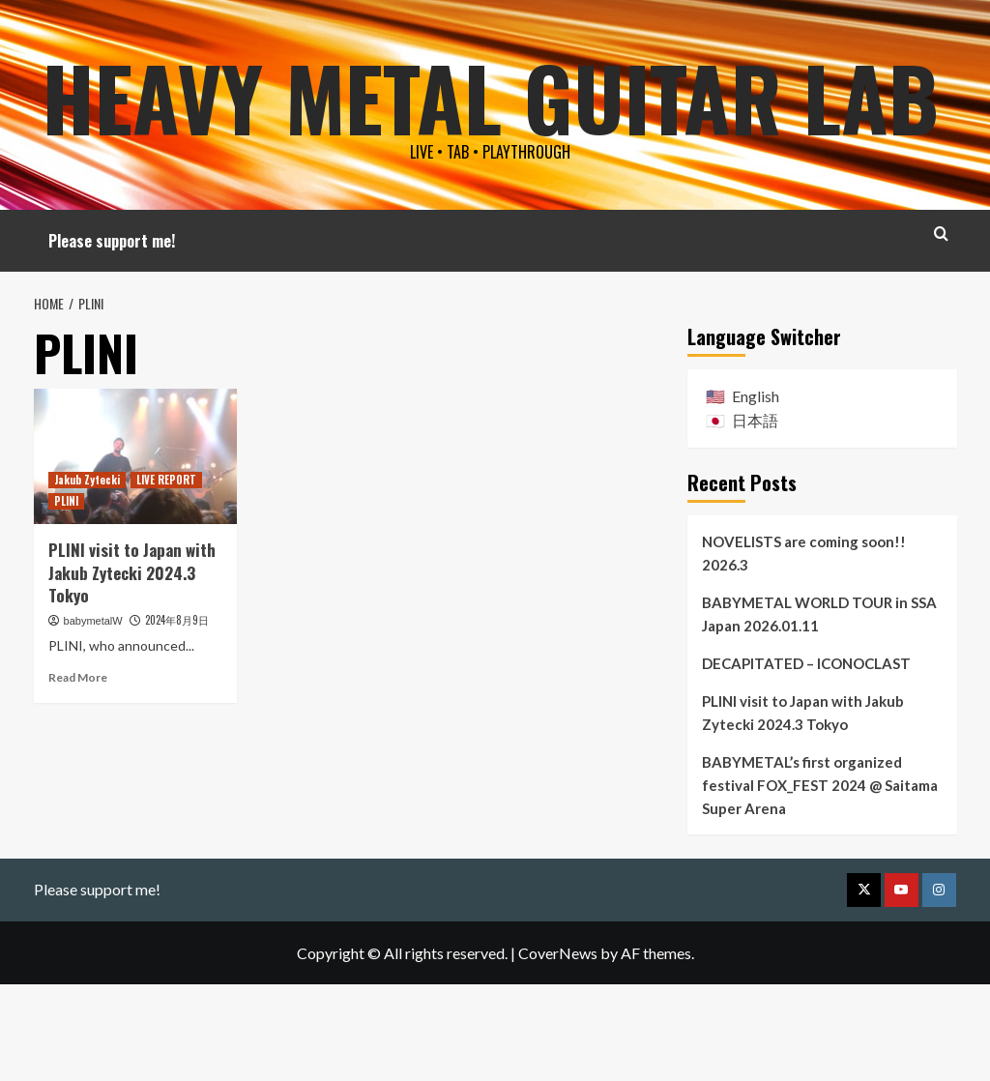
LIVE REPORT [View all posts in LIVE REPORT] (166, 575)
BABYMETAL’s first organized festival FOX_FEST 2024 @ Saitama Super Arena (820, 881)
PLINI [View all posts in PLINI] (66, 596)
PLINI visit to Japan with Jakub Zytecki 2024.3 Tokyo (132, 668)
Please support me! (111, 337)
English (755, 491)
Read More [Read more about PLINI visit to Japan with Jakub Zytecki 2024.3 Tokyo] (77, 774)
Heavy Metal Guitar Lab (490, 140)
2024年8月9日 (177, 716)
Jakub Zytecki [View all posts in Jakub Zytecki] (87, 575)
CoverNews (557, 1048)
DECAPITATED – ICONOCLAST (806, 759)
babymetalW (93, 717)
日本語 (755, 517)
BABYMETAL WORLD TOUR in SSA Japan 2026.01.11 (819, 709)
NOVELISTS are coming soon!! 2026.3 (804, 648)
